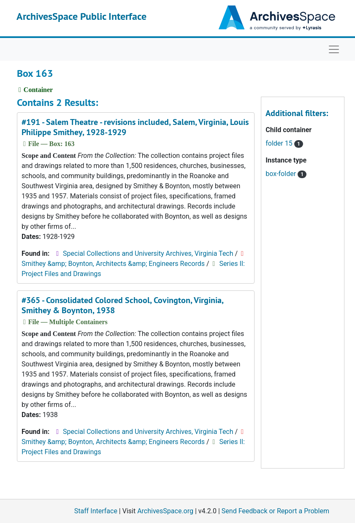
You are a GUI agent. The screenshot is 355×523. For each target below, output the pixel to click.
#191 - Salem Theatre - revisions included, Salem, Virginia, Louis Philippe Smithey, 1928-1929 (135, 127)
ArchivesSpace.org (165, 511)
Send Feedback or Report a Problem (275, 511)
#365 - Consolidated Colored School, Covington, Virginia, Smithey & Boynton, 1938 (122, 305)
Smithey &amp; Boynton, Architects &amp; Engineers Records (113, 264)
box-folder (286, 174)
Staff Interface (95, 511)
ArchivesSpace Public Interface (81, 16)
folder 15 (284, 143)
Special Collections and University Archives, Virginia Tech (148, 253)
